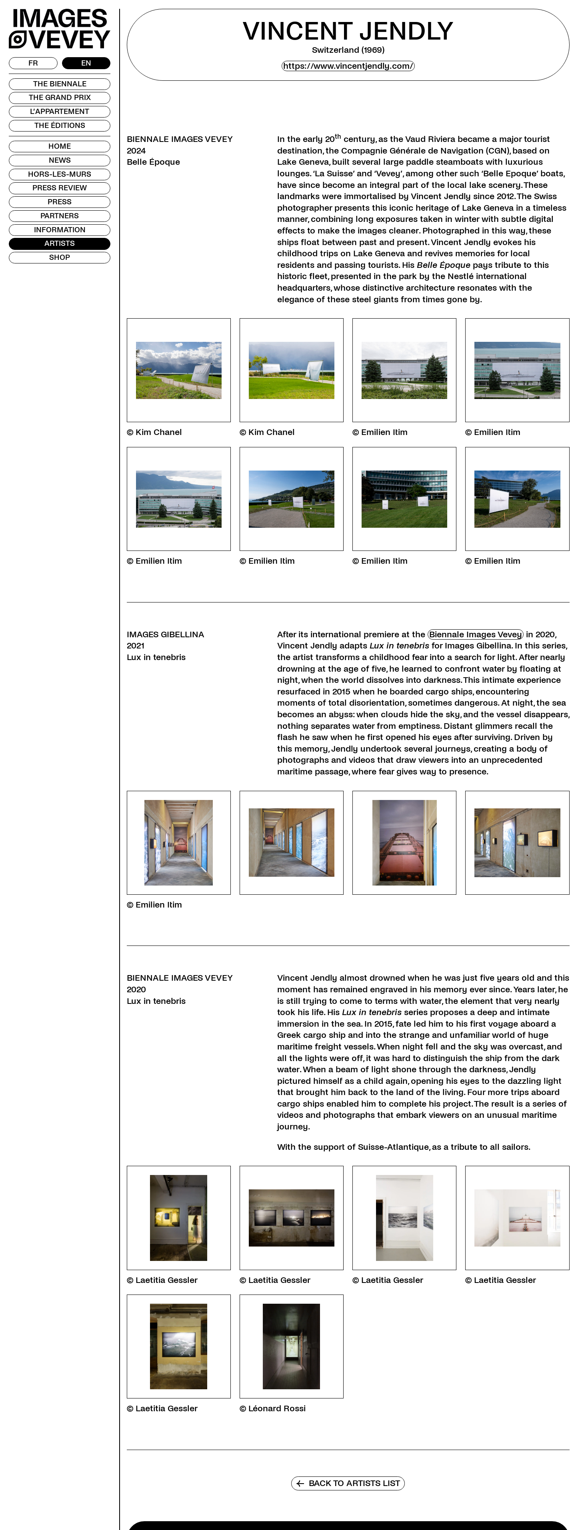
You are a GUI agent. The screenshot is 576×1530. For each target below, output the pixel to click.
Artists (59, 243)
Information (60, 230)
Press (60, 202)
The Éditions (59, 126)
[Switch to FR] (33, 63)
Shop (59, 257)
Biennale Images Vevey (475, 634)
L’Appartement (59, 112)
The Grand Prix (60, 98)
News (60, 160)
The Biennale (59, 84)
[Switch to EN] (86, 63)
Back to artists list (348, 1483)
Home (59, 146)
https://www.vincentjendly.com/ (348, 66)
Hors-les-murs (59, 174)
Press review (59, 188)
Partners (59, 216)
